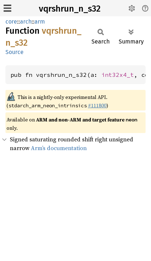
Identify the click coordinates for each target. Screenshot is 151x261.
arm (39, 21)
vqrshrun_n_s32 (70, 9)
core (11, 21)
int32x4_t (117, 74)
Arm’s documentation (59, 148)
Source (14, 52)
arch (26, 21)
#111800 (97, 105)
